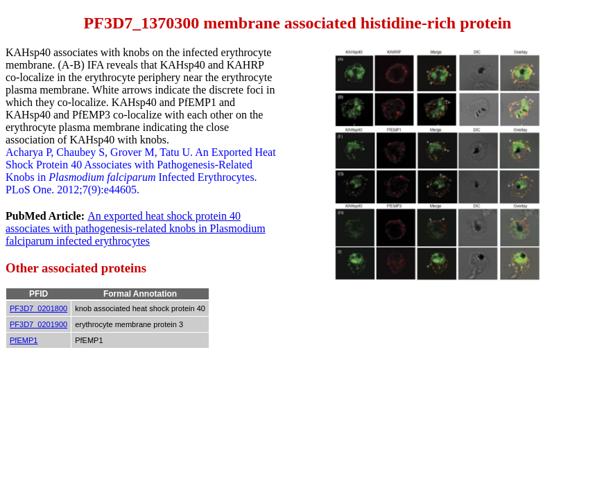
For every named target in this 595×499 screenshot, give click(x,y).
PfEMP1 (23, 340)
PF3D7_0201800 (38, 308)
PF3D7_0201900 (38, 324)
